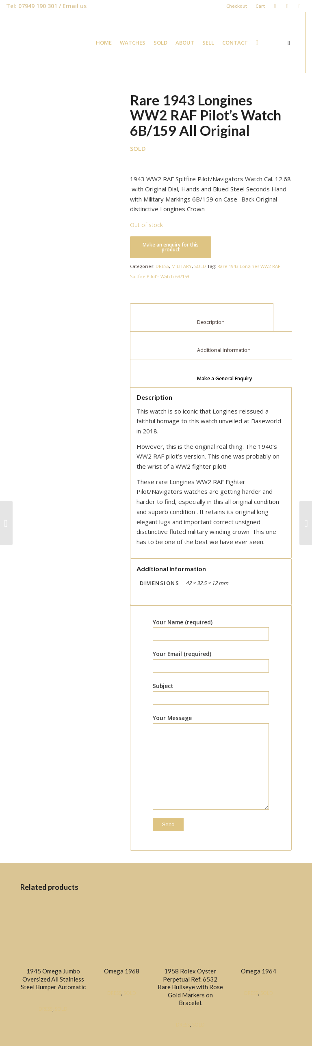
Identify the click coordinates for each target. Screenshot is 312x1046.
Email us (75, 6)
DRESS (162, 266)
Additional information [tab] (217, 350)
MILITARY (181, 266)
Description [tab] (202, 322)
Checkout (236, 6)
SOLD (200, 266)
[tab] (216, 374)
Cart (260, 6)
